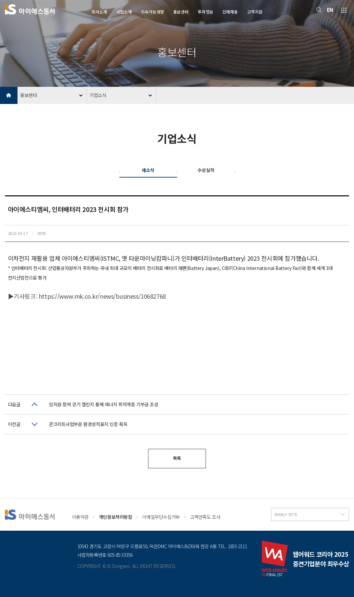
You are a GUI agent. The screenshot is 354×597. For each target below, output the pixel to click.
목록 (177, 458)
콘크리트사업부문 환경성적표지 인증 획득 (88, 424)
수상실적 (206, 170)
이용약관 (80, 517)
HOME (9, 95)
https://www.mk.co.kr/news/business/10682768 (102, 296)
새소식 (148, 170)
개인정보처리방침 (115, 517)
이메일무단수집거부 (160, 517)
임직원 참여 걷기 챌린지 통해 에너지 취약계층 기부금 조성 (103, 404)
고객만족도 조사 (205, 517)
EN (330, 10)
